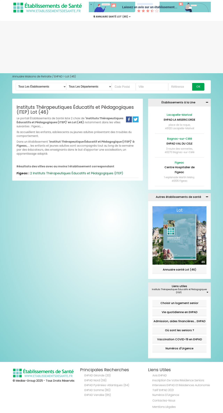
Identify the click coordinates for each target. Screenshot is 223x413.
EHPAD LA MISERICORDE (179, 120)
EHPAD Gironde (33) (97, 375)
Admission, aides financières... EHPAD (179, 321)
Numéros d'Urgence (179, 348)
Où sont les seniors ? (179, 330)
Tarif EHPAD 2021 (163, 390)
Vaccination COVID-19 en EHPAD (179, 339)
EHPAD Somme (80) (97, 390)
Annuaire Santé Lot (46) (112, 16)
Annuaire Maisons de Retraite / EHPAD (37, 76)
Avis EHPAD (159, 375)
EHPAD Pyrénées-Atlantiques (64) (106, 385)
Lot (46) (70, 76)
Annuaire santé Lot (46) (179, 270)
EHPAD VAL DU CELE (180, 144)
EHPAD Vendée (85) (97, 395)
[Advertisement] (111, 47)
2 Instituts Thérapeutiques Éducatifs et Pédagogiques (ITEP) (70, 173)
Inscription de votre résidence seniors (178, 380)
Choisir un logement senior (179, 303)
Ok (198, 87)
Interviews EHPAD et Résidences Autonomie (181, 385)
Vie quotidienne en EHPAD (179, 312)
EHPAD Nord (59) (95, 380)
